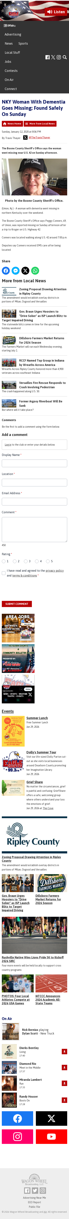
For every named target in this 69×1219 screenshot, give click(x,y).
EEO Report (34, 1202)
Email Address (12, 493)
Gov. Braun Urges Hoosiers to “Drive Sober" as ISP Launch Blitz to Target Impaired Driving (34, 316)
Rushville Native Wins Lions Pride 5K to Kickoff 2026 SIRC (33, 959)
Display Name (11, 455)
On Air (9, 80)
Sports (23, 43)
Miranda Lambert (30, 1079)
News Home (14, 123)
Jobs (8, 61)
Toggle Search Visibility (65, 57)
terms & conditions (24, 575)
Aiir (45, 1211)
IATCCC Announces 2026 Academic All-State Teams (47, 999)
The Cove (48, 808)
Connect (11, 89)
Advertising (13, 34)
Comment (9, 512)
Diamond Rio (27, 1063)
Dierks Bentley (29, 1048)
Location (8, 474)
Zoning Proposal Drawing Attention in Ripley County (31, 858)
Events (8, 711)
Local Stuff (12, 52)
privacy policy (55, 570)
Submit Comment (16, 604)
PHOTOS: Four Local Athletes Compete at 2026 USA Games (16, 999)
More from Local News (42, 123)
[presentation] (29, 590)
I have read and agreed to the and (35, 573)
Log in (8, 444)
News (9, 43)
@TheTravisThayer (36, 137)
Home (9, 25)
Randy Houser (28, 1096)
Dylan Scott (30, 1033)
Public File (34, 1206)
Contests (11, 71)
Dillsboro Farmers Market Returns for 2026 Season (48, 899)
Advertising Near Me (34, 1197)
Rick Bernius (30, 1029)
